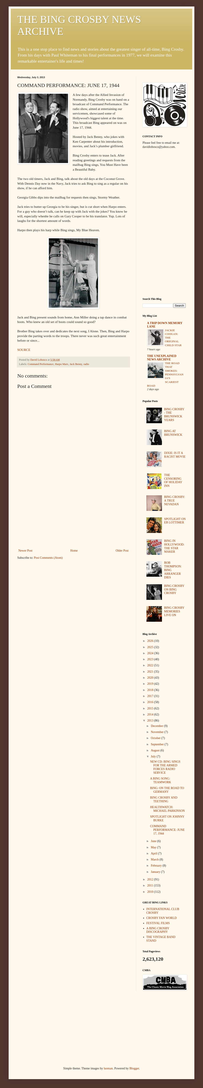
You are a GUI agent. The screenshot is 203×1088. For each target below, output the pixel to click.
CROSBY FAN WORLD (161, 918)
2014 (150, 714)
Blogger (134, 1068)
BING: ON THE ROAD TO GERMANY (167, 789)
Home (74, 550)
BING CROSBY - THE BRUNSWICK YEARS (174, 415)
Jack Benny (76, 364)
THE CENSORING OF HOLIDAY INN (173, 480)
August (155, 750)
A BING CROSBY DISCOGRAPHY (157, 930)
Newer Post (25, 550)
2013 (150, 720)
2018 (150, 690)
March (155, 859)
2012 (150, 879)
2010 (150, 891)
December (157, 726)
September (157, 744)
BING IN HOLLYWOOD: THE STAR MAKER (174, 546)
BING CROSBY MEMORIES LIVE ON (174, 611)
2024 (150, 653)
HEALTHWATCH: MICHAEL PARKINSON (167, 809)
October (156, 738)
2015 (150, 708)
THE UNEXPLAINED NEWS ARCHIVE (161, 357)
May (154, 847)
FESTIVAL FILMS (158, 923)
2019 (150, 683)
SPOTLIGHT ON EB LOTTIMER (175, 520)
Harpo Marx (61, 364)
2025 (150, 647)
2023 (150, 659)
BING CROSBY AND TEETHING (163, 799)
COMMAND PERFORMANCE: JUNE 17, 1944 (167, 830)
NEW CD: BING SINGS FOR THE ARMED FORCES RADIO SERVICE (165, 767)
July (154, 756)
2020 (150, 677)
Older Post (122, 550)
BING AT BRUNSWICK (173, 432)
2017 (150, 696)
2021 (150, 671)
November (157, 732)
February (156, 865)
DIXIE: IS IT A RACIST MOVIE (175, 454)
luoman (108, 1068)
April (154, 853)
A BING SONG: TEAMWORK (160, 780)
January (156, 871)
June (154, 841)
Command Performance (41, 364)
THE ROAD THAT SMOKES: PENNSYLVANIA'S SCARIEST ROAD (165, 374)
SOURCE (23, 350)
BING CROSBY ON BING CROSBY (174, 589)
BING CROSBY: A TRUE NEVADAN (174, 500)
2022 (150, 665)
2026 (150, 640)
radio (86, 364)
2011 (150, 885)
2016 (150, 702)
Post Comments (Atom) (48, 557)
